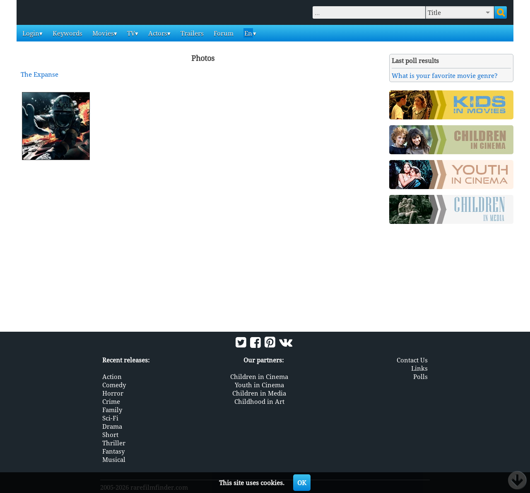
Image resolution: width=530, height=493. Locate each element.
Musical (113, 459)
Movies (102, 33)
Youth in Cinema (259, 385)
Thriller (113, 443)
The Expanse (39, 74)
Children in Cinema (259, 376)
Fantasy (113, 451)
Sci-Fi (110, 418)
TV (130, 33)
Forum (223, 33)
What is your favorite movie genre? (445, 75)
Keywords (66, 33)
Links (419, 368)
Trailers (191, 33)
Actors (157, 33)
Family (112, 410)
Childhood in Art (259, 401)
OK (301, 482)
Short (110, 434)
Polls (420, 376)
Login (30, 33)
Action (112, 376)
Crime (111, 401)
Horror (112, 393)
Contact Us (412, 360)
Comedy (114, 385)
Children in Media (259, 393)
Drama (112, 426)
